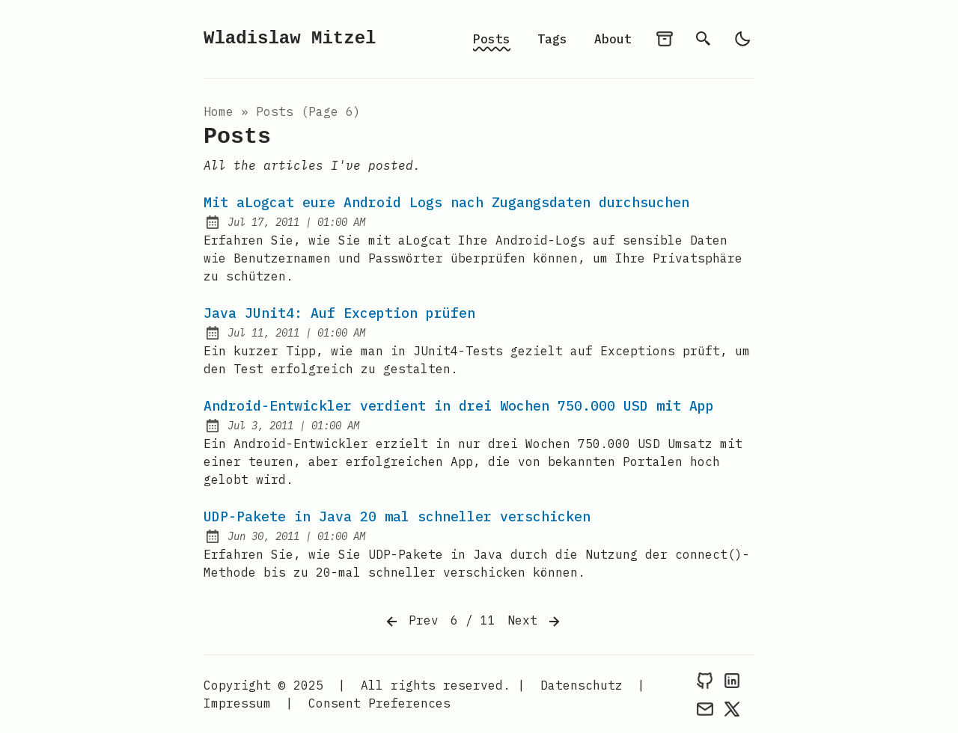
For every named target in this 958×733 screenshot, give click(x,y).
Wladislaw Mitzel (290, 38)
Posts (491, 38)
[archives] (665, 39)
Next (535, 622)
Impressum (237, 703)
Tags (552, 38)
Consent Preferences (379, 703)
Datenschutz (581, 685)
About (613, 38)
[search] (704, 39)
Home (219, 111)
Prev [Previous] (411, 622)
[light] (742, 39)
